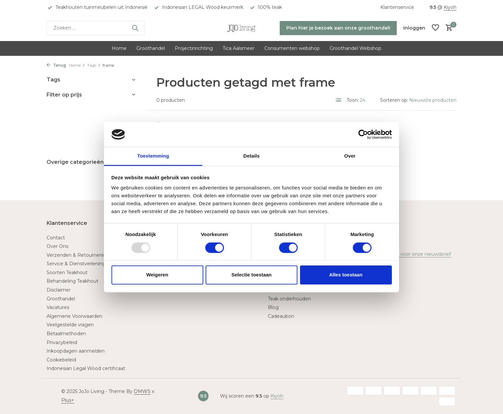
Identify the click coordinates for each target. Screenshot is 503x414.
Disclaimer (58, 290)
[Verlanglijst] (435, 28)
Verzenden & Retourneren (77, 255)
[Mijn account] (414, 28)
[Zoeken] (96, 28)
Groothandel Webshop (355, 48)
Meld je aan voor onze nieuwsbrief (412, 254)
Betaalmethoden (66, 334)
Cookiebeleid (61, 360)
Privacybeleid (62, 342)
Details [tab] (251, 156)
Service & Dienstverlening (76, 264)
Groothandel (150, 48)
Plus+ (67, 400)
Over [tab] (350, 156)
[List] (339, 100)
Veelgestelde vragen (70, 325)
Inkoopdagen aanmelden (76, 351)
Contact (56, 238)
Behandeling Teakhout (72, 281)
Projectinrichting (194, 48)
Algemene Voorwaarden (74, 316)
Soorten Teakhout (67, 272)
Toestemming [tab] (153, 156)
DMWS (142, 391)
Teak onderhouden (289, 299)
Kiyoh (450, 7)
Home (119, 48)
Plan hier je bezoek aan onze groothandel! (338, 28)
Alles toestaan (346, 275)
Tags (94, 65)
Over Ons (57, 246)
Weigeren (157, 275)
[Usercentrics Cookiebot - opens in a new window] (363, 134)
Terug (56, 65)
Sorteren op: (394, 100)
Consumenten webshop (292, 48)
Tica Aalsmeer (238, 48)
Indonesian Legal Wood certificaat (86, 368)
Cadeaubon (281, 316)
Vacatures (58, 307)
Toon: (353, 100)
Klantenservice (397, 7)
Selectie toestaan (251, 275)
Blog (273, 307)
